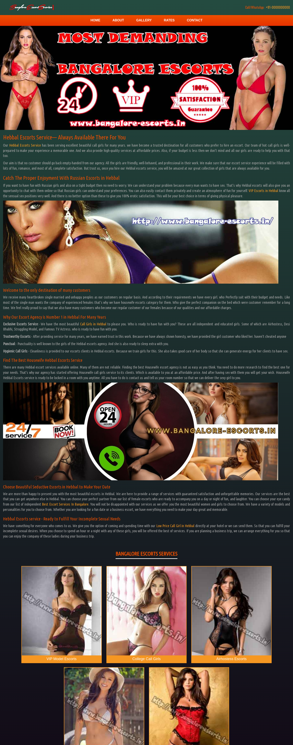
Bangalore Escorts (277, 739)
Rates (169, 20)
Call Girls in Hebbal (93, 324)
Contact (194, 20)
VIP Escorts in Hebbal (263, 191)
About (118, 20)
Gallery (144, 20)
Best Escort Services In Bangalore (65, 504)
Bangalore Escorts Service (155, 730)
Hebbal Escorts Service (25, 145)
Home (95, 20)
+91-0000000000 (264, 7)
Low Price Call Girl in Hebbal (175, 526)
